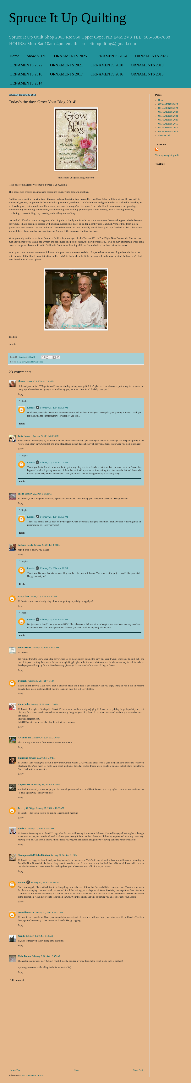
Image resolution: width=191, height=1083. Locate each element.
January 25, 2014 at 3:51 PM (38, 493)
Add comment (17, 980)
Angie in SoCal (25, 784)
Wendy (21, 936)
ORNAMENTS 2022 (26, 65)
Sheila (21, 493)
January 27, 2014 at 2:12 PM (64, 855)
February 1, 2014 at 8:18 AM (39, 936)
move (24, 362)
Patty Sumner (25, 436)
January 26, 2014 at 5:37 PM (42, 758)
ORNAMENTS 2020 (106, 65)
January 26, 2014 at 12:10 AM (46, 737)
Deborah (22, 681)
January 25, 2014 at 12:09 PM (40, 381)
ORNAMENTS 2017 (66, 74)
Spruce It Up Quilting (67, 17)
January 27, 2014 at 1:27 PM (40, 828)
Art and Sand (24, 737)
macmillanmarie (26, 912)
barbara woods (25, 545)
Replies (24, 401)
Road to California (35, 362)
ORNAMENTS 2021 (66, 65)
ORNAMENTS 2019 (147, 65)
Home (14, 56)
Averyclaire (23, 596)
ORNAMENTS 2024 (111, 56)
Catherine (23, 758)
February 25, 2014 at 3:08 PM (54, 462)
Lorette (31, 407)
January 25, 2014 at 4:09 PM (47, 545)
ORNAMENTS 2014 (26, 83)
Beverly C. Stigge (26, 808)
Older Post (138, 1070)
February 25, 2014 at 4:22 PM (54, 568)
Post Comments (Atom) (32, 1075)
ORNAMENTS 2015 (147, 74)
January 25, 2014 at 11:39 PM (44, 704)
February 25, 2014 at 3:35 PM (54, 517)
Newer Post (15, 1070)
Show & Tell (36, 56)
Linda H (22, 828)
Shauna (21, 381)
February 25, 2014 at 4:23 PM (54, 619)
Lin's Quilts (24, 704)
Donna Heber (24, 647)
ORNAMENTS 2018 (26, 74)
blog (18, 362)
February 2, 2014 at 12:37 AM (46, 956)
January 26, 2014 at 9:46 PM (47, 784)
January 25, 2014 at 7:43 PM (41, 681)
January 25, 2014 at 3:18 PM (46, 436)
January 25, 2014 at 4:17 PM (43, 596)
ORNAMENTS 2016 (106, 74)
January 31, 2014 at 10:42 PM (49, 912)
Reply (21, 394)
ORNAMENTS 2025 (70, 56)
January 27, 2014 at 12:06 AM (50, 808)
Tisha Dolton (24, 956)
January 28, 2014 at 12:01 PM (45, 882)
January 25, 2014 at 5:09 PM (45, 647)
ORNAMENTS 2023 (151, 56)
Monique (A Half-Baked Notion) (34, 855)
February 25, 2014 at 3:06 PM (54, 407)
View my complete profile (167, 155)
